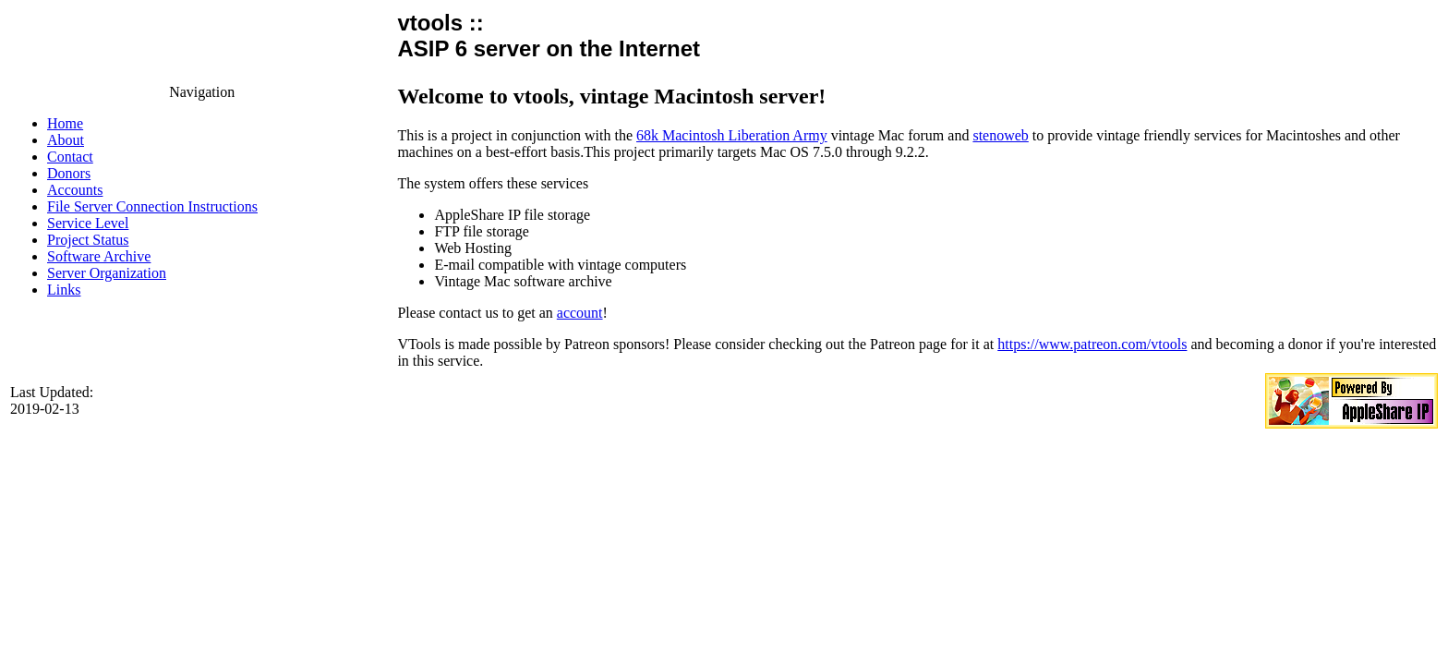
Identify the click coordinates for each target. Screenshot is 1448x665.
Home (65, 123)
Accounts (75, 190)
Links (63, 289)
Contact (70, 156)
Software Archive (99, 256)
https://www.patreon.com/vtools (1092, 344)
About (65, 140)
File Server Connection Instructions (152, 206)
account (580, 312)
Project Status (87, 240)
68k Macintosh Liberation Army (731, 135)
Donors (68, 173)
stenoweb (1000, 135)
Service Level (87, 223)
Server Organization (106, 273)
